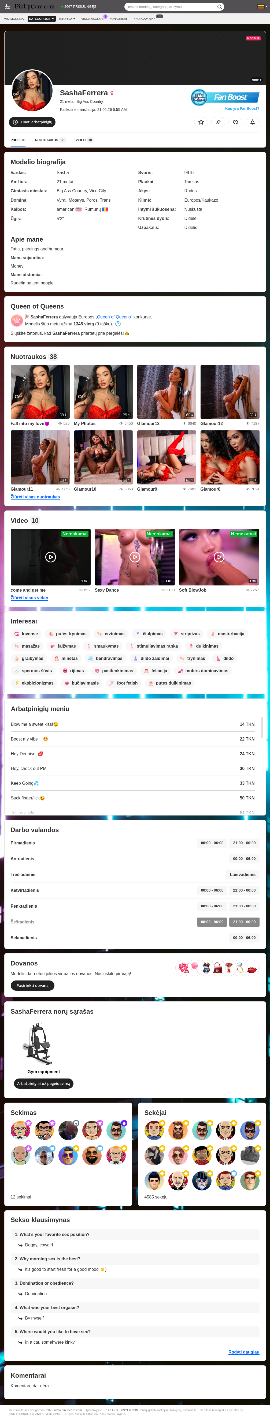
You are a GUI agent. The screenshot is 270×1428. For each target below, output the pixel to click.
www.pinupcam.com (68, 1410)
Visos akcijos (93, 18)
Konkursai (118, 18)
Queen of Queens (114, 317)
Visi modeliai (14, 18)
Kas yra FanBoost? (242, 108)
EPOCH (108, 1410)
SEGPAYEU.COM (127, 1410)
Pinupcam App (145, 18)
